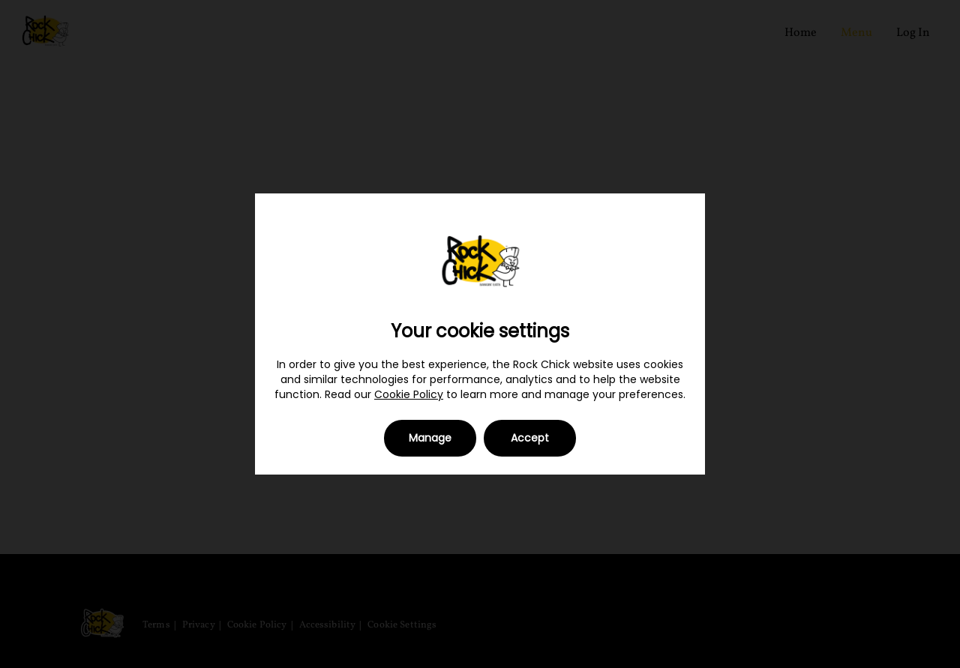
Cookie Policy (408, 394)
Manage (430, 437)
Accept (530, 437)
